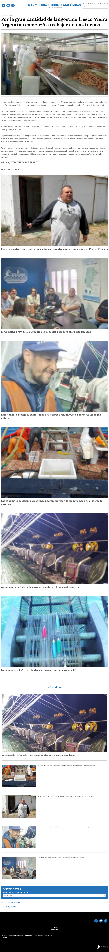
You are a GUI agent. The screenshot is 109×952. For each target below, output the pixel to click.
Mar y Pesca (10, 906)
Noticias (55, 927)
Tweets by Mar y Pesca (10, 902)
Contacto (54, 930)
